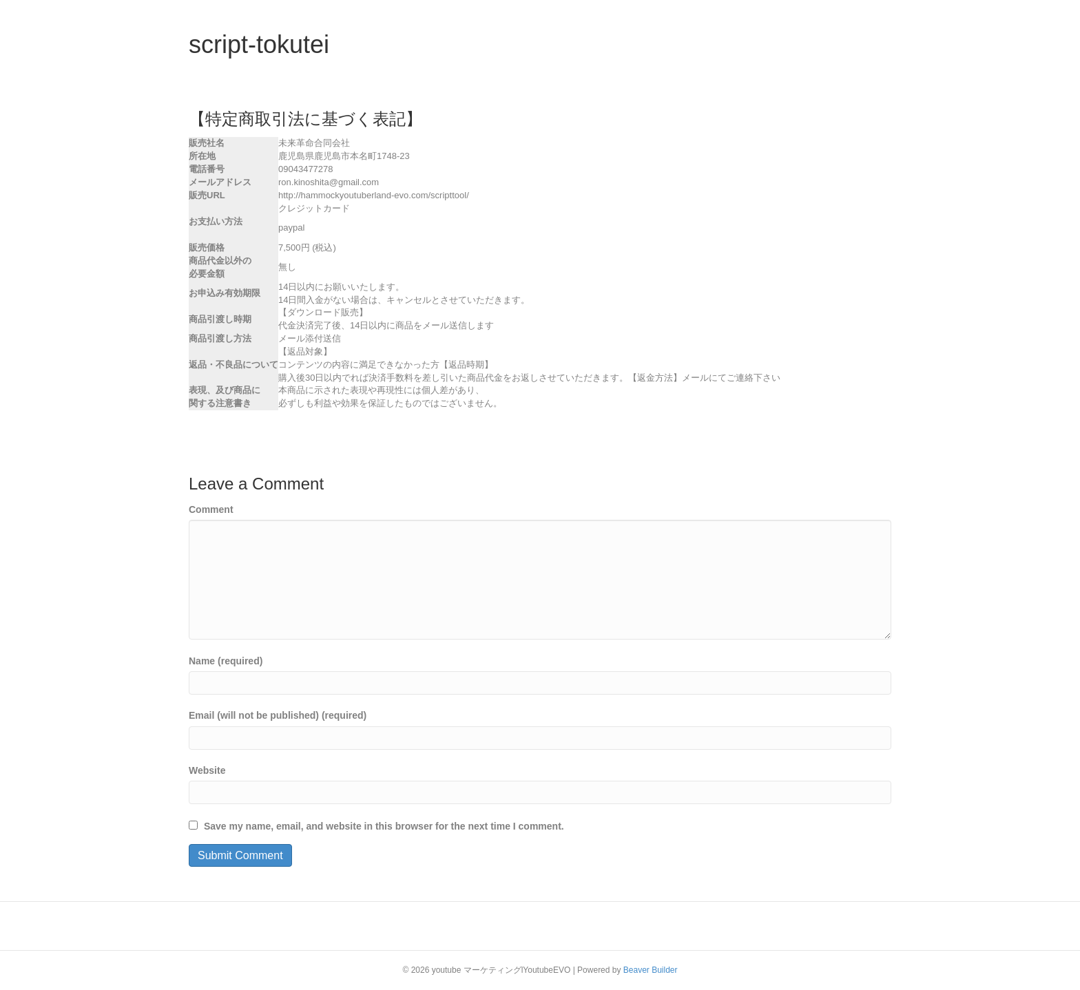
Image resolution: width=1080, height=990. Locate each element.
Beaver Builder (650, 970)
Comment (211, 509)
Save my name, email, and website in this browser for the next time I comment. (384, 826)
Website (207, 770)
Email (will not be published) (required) (277, 715)
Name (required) (225, 660)
